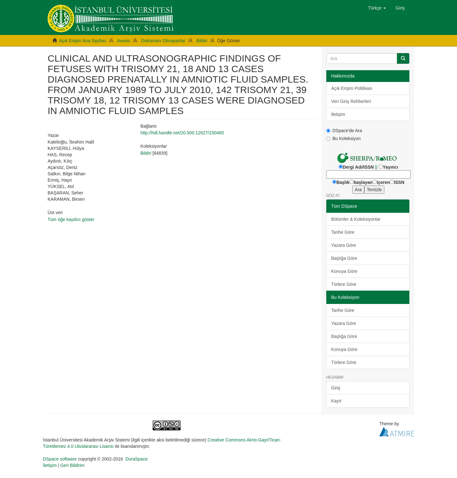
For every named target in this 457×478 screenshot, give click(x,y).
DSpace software (60, 458)
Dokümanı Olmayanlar (163, 40)
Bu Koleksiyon (343, 138)
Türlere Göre (343, 284)
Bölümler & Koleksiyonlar (356, 219)
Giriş (336, 387)
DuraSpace (136, 458)
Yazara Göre (343, 245)
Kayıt (336, 400)
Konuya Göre (344, 271)
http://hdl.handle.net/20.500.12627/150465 (182, 132)
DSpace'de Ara (344, 130)
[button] (377, 8)
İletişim (338, 114)
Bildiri (201, 40)
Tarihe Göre (342, 232)
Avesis (123, 40)
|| (376, 167)
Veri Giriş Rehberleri (351, 101)
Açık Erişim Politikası (352, 88)
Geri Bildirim (72, 465)
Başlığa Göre (344, 258)
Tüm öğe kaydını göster (71, 219)
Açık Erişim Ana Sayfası (82, 40)
